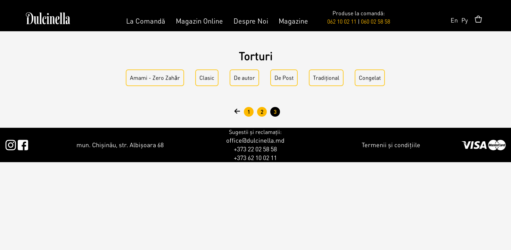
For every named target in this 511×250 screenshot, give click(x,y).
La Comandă (145, 21)
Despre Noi (250, 21)
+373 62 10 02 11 (255, 157)
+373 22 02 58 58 (255, 149)
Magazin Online (199, 21)
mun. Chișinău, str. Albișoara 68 (120, 145)
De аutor (244, 77)
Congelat (370, 77)
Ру (464, 20)
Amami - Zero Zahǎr (155, 77)
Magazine (293, 21)
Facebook (22, 144)
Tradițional (326, 77)
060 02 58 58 (375, 21)
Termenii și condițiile (391, 145)
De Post (284, 77)
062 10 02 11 (341, 21)
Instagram (10, 144)
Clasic (206, 77)
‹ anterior (237, 112)
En (454, 20)
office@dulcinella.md (255, 140)
